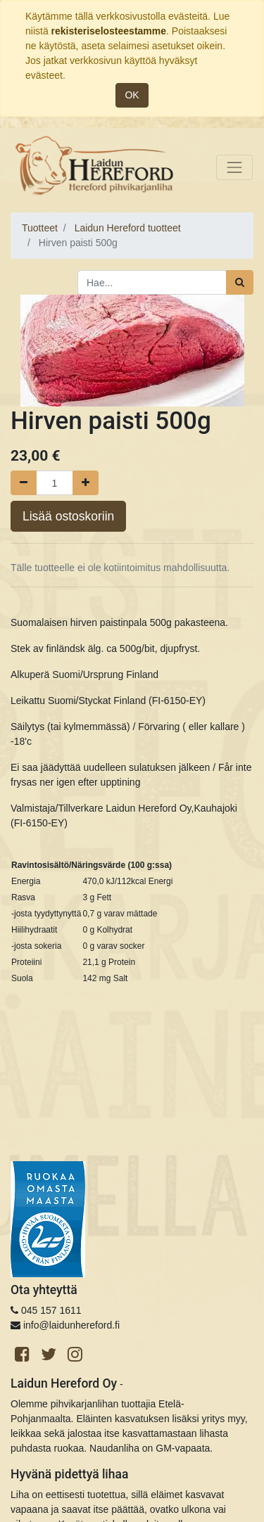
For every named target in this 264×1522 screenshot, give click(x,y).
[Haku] (239, 282)
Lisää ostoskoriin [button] (68, 516)
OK (132, 95)
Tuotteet (40, 228)
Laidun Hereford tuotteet (128, 228)
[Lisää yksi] (86, 483)
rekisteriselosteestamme (108, 31)
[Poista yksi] (24, 483)
